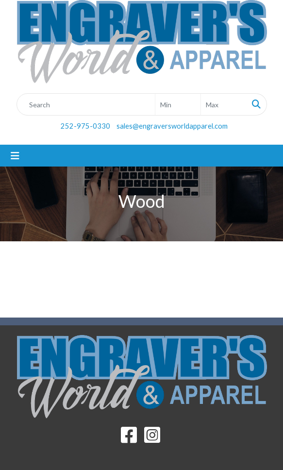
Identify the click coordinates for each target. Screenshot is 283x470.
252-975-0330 (85, 126)
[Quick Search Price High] (223, 104)
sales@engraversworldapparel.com (172, 126)
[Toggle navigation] (15, 156)
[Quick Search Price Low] (178, 104)
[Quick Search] (86, 104)
